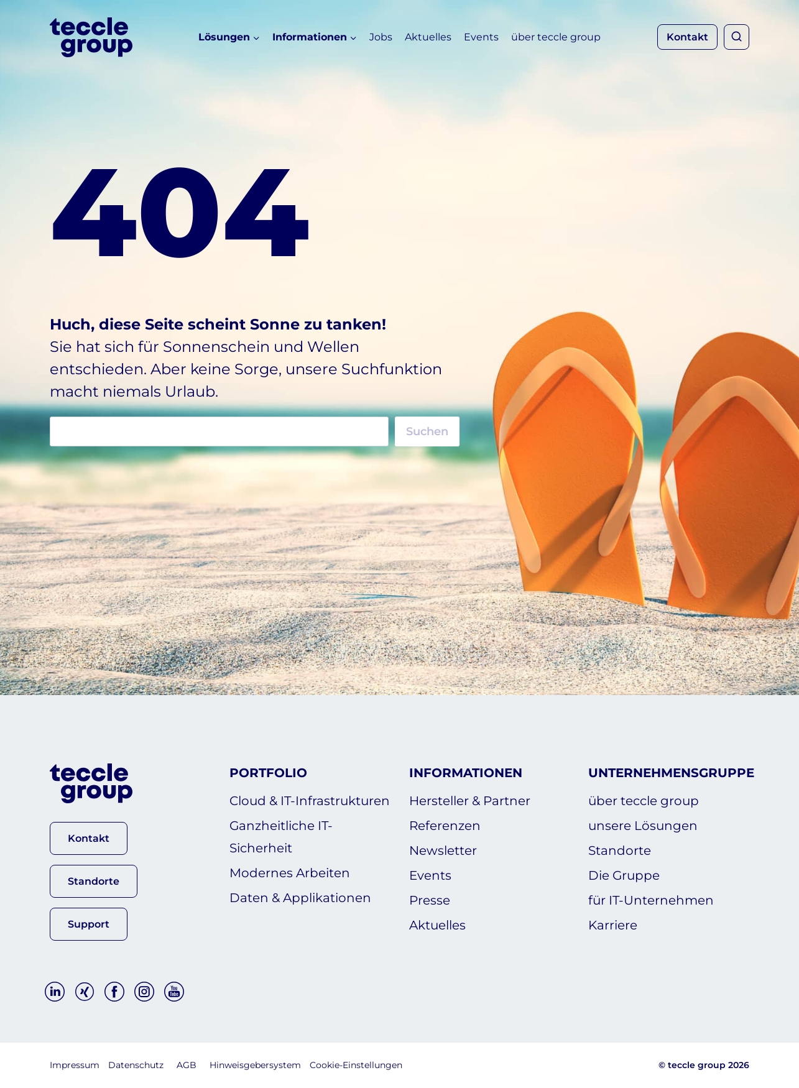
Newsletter (443, 850)
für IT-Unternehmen (651, 900)
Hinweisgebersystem (255, 1065)
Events (481, 37)
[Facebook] (114, 992)
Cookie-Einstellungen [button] (356, 1065)
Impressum (74, 1065)
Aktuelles (428, 37)
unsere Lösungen (643, 825)
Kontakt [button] (687, 37)
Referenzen (445, 825)
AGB (186, 1065)
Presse (429, 900)
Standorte (619, 850)
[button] (88, 838)
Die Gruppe (624, 875)
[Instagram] (144, 992)
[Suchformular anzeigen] (736, 37)
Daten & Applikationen (300, 897)
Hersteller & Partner (469, 800)
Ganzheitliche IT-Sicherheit (281, 836)
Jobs (380, 37)
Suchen (427, 431)
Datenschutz (136, 1065)
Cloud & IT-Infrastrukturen (309, 800)
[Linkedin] (55, 992)
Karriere (612, 925)
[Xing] (84, 992)
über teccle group (556, 37)
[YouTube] (174, 992)
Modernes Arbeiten (289, 872)
